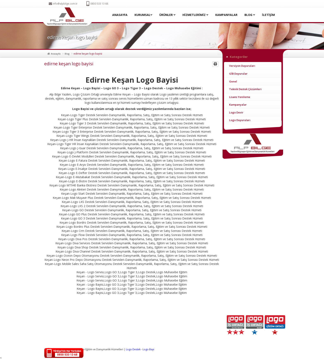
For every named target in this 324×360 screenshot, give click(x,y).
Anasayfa (56, 53)
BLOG (249, 15)
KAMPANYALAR (226, 15)
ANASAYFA (119, 15)
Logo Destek (133, 349)
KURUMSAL (143, 15)
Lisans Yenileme (239, 97)
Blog (67, 53)
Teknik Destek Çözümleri (245, 89)
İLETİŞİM (268, 15)
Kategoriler (239, 57)
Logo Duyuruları (239, 120)
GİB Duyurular (238, 73)
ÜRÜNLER (167, 15)
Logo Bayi (148, 349)
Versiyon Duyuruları (242, 66)
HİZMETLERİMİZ (195, 15)
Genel (233, 81)
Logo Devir (236, 112)
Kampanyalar (238, 104)
